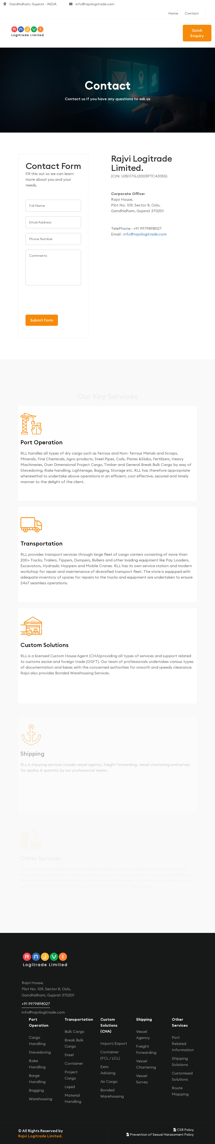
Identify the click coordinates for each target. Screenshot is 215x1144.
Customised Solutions (182, 1076)
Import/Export (113, 1043)
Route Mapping (180, 1090)
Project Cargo (71, 1075)
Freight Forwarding (146, 1049)
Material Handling (73, 1098)
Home (173, 13)
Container (74, 1063)
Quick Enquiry (197, 33)
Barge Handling (37, 1078)
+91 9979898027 (36, 1003)
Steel (69, 1054)
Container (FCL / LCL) (110, 1055)
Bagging (36, 1090)
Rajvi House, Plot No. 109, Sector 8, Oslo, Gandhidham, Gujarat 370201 (48, 988)
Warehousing (40, 1098)
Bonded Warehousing (112, 1093)
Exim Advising (107, 1069)
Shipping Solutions (180, 1061)
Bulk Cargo (74, 1031)
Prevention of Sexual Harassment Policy (160, 1134)
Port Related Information (183, 1043)
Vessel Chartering (146, 1064)
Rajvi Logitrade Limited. (40, 1136)
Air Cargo (109, 1081)
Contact (192, 13)
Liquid (70, 1086)
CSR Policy (184, 1130)
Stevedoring (40, 1052)
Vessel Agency (143, 1034)
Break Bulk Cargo (74, 1043)
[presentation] (62, 300)
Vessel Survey (142, 1078)
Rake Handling (37, 1063)
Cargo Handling (37, 1040)
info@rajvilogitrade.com (91, 4)
